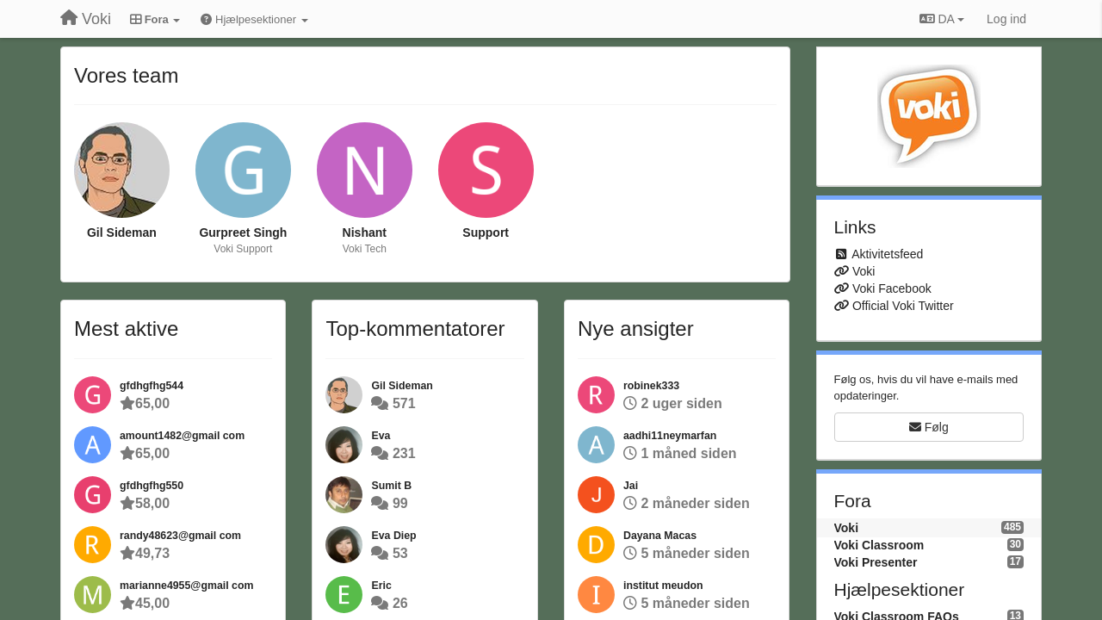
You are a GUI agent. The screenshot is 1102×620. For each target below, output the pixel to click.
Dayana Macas (659, 536)
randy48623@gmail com (180, 536)
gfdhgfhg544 (151, 386)
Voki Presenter (876, 562)
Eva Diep (393, 536)
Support (485, 232)
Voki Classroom (879, 545)
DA (941, 19)
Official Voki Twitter (903, 306)
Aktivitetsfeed (887, 254)
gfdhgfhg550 (151, 486)
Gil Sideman (122, 232)
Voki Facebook (892, 288)
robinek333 (651, 386)
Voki (863, 271)
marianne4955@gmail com (186, 586)
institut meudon (663, 586)
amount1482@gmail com (182, 436)
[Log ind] (1006, 19)
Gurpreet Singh (243, 232)
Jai (630, 486)
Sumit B (391, 486)
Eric (381, 586)
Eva (380, 436)
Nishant (365, 232)
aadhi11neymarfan (669, 436)
